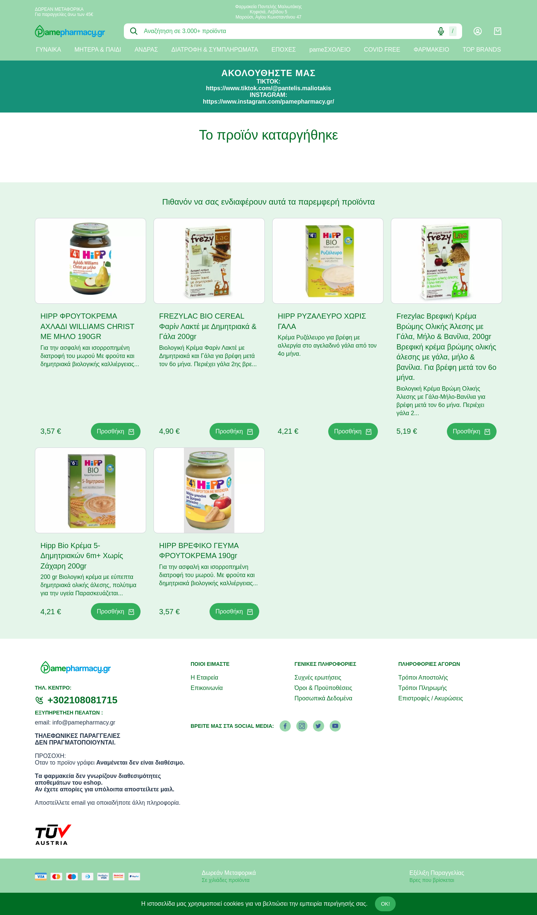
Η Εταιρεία (204, 677)
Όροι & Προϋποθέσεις (323, 688)
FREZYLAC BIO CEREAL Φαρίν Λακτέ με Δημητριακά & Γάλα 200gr (208, 326)
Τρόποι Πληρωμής (422, 688)
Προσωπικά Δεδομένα (323, 698)
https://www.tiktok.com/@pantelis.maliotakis (268, 88)
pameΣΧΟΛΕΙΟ (329, 49)
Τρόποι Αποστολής (423, 677)
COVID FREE (382, 49)
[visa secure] (105, 876)
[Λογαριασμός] (477, 31)
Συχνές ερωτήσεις (317, 677)
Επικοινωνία (207, 688)
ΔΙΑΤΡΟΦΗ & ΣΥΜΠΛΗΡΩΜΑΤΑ (214, 49)
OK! (385, 904)
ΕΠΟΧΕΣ (283, 49)
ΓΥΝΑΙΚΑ (48, 49)
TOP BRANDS (481, 49)
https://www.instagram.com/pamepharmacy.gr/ (268, 101)
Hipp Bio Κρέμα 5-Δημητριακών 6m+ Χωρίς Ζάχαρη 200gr (81, 555)
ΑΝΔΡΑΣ (146, 49)
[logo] (74, 31)
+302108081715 (82, 700)
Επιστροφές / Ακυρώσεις (430, 698)
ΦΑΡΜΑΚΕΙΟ (431, 49)
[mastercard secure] (120, 876)
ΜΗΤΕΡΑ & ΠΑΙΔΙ (98, 49)
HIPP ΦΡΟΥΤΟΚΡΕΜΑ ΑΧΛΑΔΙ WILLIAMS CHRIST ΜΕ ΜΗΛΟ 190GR (87, 326)
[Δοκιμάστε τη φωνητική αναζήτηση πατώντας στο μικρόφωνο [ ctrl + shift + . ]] (440, 31)
